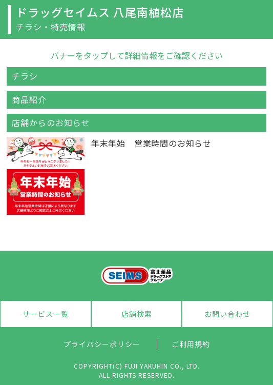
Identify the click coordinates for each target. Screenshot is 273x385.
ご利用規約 (191, 344)
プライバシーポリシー (102, 344)
